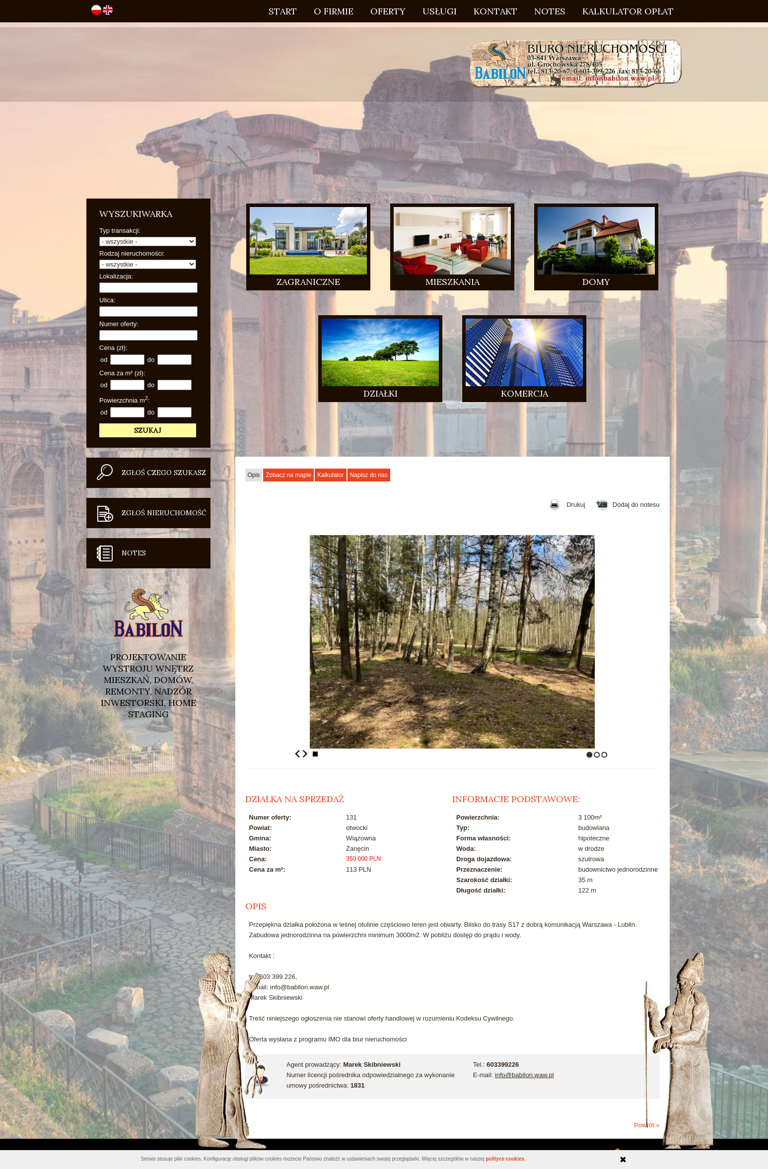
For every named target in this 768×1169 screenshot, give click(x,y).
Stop (315, 753)
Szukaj (147, 430)
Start (283, 11)
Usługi (439, 11)
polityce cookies (505, 1159)
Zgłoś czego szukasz (164, 472)
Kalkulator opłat (628, 11)
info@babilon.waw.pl (524, 1075)
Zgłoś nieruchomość (164, 512)
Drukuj (575, 504)
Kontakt (495, 11)
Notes (549, 11)
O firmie (333, 11)
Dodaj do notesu (636, 504)
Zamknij (623, 1159)
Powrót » (646, 1125)
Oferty (388, 11)
